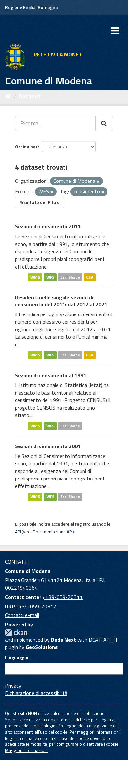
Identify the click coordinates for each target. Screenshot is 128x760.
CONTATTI (17, 562)
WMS (35, 277)
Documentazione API (53, 531)
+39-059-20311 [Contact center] (63, 597)
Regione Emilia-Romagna (31, 7)
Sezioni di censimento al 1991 (50, 375)
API (18, 531)
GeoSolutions (42, 647)
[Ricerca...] (55, 123)
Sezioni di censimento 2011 (48, 226)
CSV (89, 277)
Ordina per (26, 146)
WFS (50, 277)
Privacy (13, 686)
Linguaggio (16, 657)
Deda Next (63, 640)
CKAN (16, 632)
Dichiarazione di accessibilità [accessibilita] (36, 693)
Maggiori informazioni (26, 750)
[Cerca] (104, 123)
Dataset (30, 96)
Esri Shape (70, 277)
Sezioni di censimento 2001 (48, 446)
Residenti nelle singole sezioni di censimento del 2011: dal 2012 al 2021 (61, 300)
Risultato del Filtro (39, 202)
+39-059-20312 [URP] (37, 606)
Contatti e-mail (22, 615)
